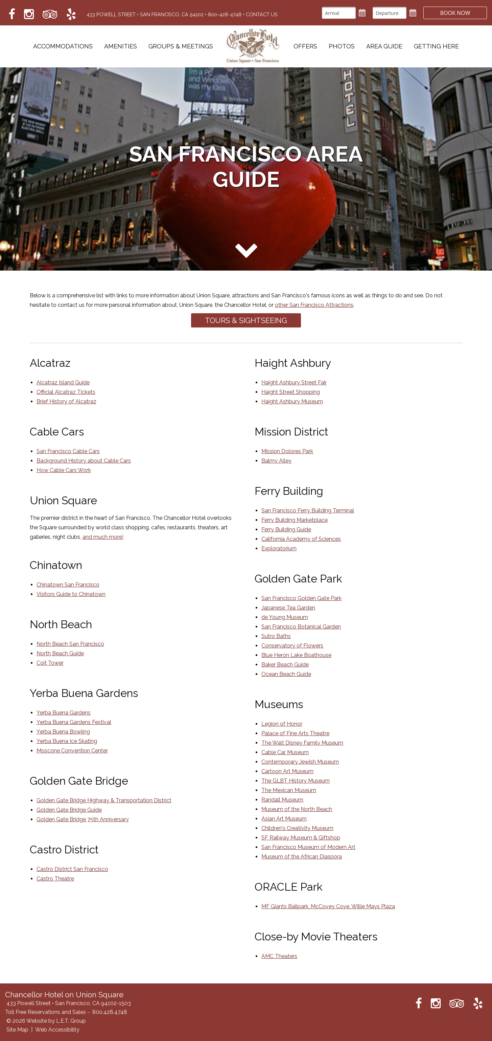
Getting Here (436, 46)
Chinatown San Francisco (68, 584)
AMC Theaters (279, 956)
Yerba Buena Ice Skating (67, 741)
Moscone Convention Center (72, 750)
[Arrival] (338, 13)
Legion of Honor (281, 724)
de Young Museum (284, 617)
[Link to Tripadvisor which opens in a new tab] (50, 14)
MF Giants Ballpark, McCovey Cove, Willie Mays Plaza (328, 906)
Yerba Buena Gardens (64, 712)
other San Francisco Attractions (314, 305)
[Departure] (389, 13)
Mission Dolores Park (287, 451)
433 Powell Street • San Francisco (145, 14)
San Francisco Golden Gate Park (301, 598)
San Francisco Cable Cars (68, 451)
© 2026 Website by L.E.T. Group (46, 1021)
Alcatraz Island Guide (63, 382)
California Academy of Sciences (301, 539)
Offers (305, 46)
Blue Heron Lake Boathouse (296, 655)
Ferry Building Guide (286, 529)
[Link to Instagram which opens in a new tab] (29, 14)
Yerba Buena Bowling (63, 731)
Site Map (17, 1029)
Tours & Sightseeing (246, 320)
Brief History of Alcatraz (66, 401)
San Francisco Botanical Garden (301, 626)
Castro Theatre (55, 878)
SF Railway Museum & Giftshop (300, 837)
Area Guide (384, 46)
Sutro (268, 636)
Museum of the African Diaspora (301, 856)
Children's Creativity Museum (297, 828)
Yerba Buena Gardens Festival (74, 722)
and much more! (103, 537)
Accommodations (63, 46)
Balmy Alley (276, 461)
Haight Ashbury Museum (292, 401)
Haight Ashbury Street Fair (294, 382)
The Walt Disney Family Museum (302, 743)
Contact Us (262, 14)
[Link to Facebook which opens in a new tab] (12, 14)
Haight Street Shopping (290, 392)
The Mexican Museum (288, 790)
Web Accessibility (57, 1029)
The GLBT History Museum (295, 781)
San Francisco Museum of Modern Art (308, 847)
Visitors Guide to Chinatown (71, 594)
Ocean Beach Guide (286, 674)
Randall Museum (282, 799)
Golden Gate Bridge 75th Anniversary (83, 819)
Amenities (120, 46)
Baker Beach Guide (285, 664)
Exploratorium (279, 548)
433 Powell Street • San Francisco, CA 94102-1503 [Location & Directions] (68, 1003)
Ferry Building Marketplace (294, 520)
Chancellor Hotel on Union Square (253, 46)
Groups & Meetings (180, 46)
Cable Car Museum (285, 752)
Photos (342, 46)
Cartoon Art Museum (287, 771)
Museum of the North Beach (296, 809)
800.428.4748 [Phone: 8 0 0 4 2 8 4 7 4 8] (109, 1012)
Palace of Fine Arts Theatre (295, 733)
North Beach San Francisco (70, 644)
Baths (283, 636)
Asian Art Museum (284, 818)
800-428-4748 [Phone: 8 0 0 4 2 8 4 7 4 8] (224, 14)
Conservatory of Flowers (292, 645)
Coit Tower (50, 663)
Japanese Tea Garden (288, 607)
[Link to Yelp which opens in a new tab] (71, 14)
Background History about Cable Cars (84, 461)
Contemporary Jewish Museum (300, 762)
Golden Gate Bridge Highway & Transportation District (104, 800)
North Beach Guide (60, 653)
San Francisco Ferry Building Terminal (307, 510)
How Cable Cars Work (64, 470)
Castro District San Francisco (72, 869)
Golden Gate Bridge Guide (69, 810)
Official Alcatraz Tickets (66, 392)
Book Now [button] (455, 12)
